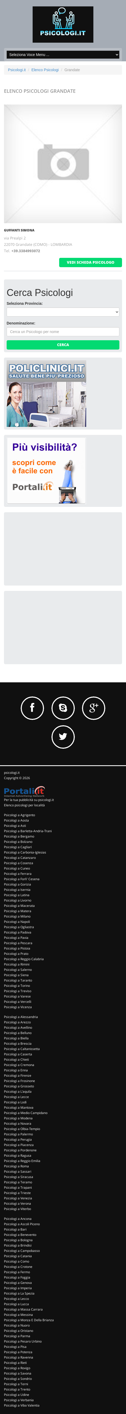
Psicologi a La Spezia (19, 1293)
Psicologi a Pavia (16, 937)
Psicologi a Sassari (17, 1171)
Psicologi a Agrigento (19, 815)
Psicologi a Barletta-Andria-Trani (28, 831)
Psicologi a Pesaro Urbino (23, 1341)
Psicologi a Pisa (15, 1346)
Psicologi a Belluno (18, 1033)
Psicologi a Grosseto (19, 1086)
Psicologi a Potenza (18, 1352)
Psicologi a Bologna (18, 1240)
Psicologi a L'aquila (18, 1091)
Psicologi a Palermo (18, 1134)
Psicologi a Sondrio (18, 1378)
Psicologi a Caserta (18, 1054)
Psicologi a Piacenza (19, 1145)
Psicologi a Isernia (17, 889)
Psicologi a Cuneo (17, 868)
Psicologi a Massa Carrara (23, 1309)
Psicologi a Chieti (16, 1059)
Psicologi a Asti (15, 825)
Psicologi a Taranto (18, 980)
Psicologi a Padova (17, 932)
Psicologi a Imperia (18, 1288)
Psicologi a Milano (17, 916)
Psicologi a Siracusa (18, 1177)
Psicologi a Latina (16, 895)
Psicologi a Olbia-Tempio (22, 1129)
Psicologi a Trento (17, 1389)
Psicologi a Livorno (17, 900)
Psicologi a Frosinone (19, 1081)
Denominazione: (21, 323)
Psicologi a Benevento (20, 1234)
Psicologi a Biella (16, 1038)
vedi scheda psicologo (90, 262)
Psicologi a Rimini (16, 964)
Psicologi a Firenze (17, 1075)
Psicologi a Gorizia (17, 884)
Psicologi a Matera (17, 911)
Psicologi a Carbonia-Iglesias (25, 852)
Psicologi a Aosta (16, 820)
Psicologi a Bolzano (18, 841)
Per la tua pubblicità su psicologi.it (29, 800)
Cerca (63, 344)
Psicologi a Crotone (18, 1266)
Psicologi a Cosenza (18, 863)
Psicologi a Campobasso (22, 1250)
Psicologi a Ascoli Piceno (22, 1224)
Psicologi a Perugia (18, 1139)
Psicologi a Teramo (18, 1182)
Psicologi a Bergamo (19, 836)
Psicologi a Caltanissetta (22, 1049)
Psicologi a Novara (17, 1123)
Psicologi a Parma (17, 1336)
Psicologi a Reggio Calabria (24, 959)
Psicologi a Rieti (15, 1362)
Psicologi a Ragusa (17, 1155)
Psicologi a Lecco (16, 1298)
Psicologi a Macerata (19, 905)
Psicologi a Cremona (19, 1065)
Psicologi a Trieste (17, 1193)
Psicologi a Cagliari (18, 847)
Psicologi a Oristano (18, 1330)
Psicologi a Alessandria (21, 1017)
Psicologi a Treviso (17, 991)
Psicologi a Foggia (17, 1277)
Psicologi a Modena (18, 1118)
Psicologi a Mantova (18, 1107)
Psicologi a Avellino (18, 1027)
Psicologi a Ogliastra (19, 927)
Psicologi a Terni (16, 1384)
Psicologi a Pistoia (17, 948)
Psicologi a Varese (17, 996)
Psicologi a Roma (16, 1166)
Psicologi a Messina (18, 1314)
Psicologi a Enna (16, 1070)
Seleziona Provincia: (25, 303)
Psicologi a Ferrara (18, 873)
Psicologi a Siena (16, 975)
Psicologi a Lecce (16, 1097)
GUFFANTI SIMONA (19, 230)
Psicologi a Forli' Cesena (22, 879)
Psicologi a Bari (15, 1229)
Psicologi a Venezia (18, 1198)
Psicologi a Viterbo (17, 1209)
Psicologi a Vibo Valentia (22, 1405)
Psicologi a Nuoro (17, 1325)
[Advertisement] (46, 548)
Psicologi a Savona (17, 1373)
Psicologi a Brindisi (18, 1245)
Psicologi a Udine (16, 1394)
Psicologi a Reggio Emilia (22, 1161)
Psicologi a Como (16, 1261)
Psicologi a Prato (16, 953)
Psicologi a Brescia (18, 1043)
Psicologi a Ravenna (18, 1357)
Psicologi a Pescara (18, 943)
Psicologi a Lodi (15, 1102)
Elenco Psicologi (45, 70)
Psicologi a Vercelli (17, 1001)
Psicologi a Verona (17, 1203)
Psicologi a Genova (18, 1282)
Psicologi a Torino (17, 985)
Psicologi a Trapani (18, 1187)
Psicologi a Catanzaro (20, 857)
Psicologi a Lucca (16, 1304)
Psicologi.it (17, 70)
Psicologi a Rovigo (17, 1368)
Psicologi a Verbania (19, 1400)
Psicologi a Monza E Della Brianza (29, 1320)
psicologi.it (12, 772)
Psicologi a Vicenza (18, 1007)
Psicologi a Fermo (17, 1272)
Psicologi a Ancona (18, 1218)
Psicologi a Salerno (18, 969)
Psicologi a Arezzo (17, 1022)
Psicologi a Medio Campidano (25, 1113)
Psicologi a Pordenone (20, 1150)
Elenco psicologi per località (24, 805)
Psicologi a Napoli (17, 921)
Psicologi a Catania (18, 1256)
